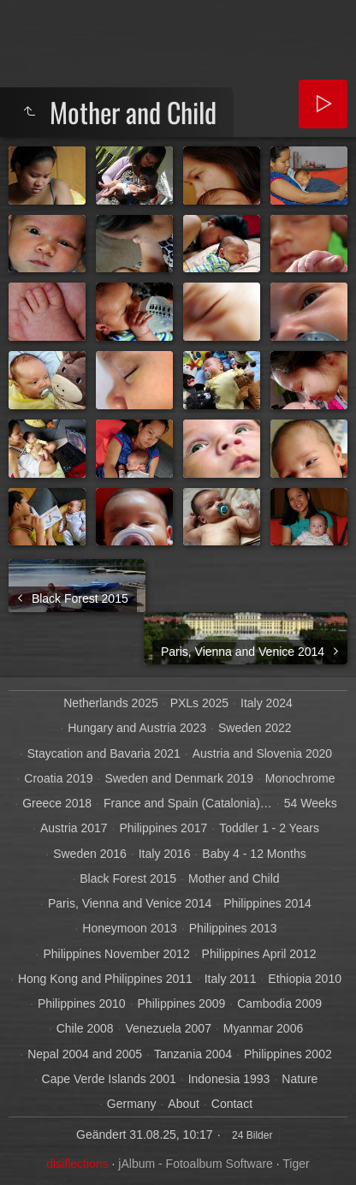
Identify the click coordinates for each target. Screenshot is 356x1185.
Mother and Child (234, 878)
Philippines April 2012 (259, 954)
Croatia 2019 (58, 778)
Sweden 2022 (255, 728)
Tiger (295, 1163)
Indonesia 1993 (229, 1079)
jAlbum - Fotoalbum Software (195, 1163)
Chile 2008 (85, 1028)
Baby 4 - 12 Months (254, 853)
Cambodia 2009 (279, 1003)
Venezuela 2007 (168, 1028)
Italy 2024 (266, 703)
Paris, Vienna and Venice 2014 (129, 903)
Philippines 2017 (164, 828)
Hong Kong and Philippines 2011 (105, 979)
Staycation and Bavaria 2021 (104, 753)
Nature (299, 1079)
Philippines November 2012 (116, 954)
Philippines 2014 (267, 903)
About (183, 1104)
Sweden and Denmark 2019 (178, 778)
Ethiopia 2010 (304, 979)
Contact (231, 1104)
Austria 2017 (74, 828)
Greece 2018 (57, 803)
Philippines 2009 (182, 1003)
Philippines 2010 (82, 1003)
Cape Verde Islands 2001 (109, 1079)
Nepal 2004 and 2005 (84, 1054)
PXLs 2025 (199, 703)
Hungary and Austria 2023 (137, 728)
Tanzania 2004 (193, 1054)
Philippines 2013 (233, 928)
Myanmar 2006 (263, 1028)
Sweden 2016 (90, 853)
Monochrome (300, 778)
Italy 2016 (165, 853)
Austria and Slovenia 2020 (262, 753)
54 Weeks (310, 803)
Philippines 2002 (288, 1054)
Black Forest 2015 (128, 878)
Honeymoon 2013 (129, 928)
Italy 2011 (231, 979)
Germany (132, 1104)
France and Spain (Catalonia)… (188, 803)
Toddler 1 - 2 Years (269, 828)
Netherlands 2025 (110, 703)
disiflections (77, 1163)
